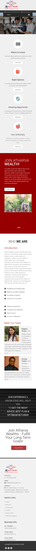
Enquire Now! (19, 448)
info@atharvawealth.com (12, 12)
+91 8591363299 (10, 478)
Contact (7, 512)
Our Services (8, 509)
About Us (7, 506)
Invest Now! (9, 189)
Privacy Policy (9, 514)
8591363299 (25, 12)
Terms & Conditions (10, 517)
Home (6, 503)
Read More (18, 62)
